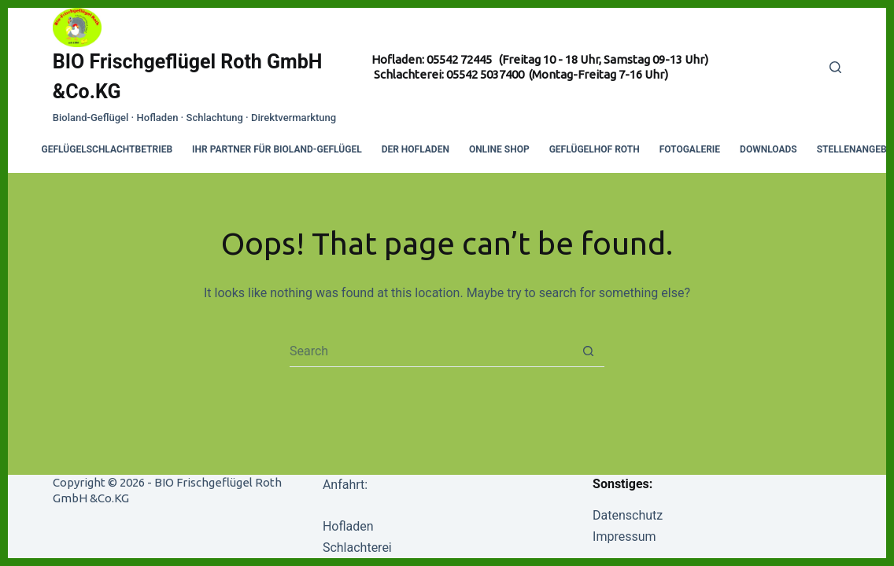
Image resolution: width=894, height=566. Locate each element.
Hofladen (348, 526)
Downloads (768, 149)
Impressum (624, 536)
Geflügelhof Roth (594, 149)
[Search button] (588, 350)
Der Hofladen (415, 149)
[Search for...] (431, 350)
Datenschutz (628, 515)
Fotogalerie (689, 149)
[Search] (835, 67)
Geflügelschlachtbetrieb (107, 149)
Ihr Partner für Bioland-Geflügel (277, 149)
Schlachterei (357, 547)
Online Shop (499, 149)
